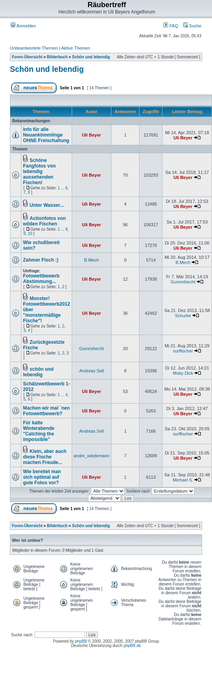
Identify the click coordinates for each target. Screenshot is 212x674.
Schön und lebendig (91, 57)
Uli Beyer (91, 135)
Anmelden (23, 25)
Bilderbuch (57, 57)
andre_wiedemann (92, 455)
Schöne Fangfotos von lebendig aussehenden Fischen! (39, 171)
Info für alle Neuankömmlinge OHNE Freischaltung (46, 135)
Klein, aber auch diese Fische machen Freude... (44, 457)
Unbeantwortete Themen (34, 48)
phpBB (81, 641)
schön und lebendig (38, 371)
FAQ (170, 25)
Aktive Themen (75, 48)
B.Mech (91, 260)
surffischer (183, 351)
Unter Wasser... (47, 205)
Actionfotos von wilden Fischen (44, 221)
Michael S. (183, 480)
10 (30, 233)
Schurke (183, 315)
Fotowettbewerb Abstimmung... (41, 278)
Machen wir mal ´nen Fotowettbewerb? (46, 410)
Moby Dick (183, 373)
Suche (192, 25)
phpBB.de (132, 645)
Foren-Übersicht (27, 57)
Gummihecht (182, 281)
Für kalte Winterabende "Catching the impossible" (38, 431)
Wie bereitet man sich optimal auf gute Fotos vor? (42, 477)
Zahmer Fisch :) (40, 260)
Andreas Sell (91, 370)
